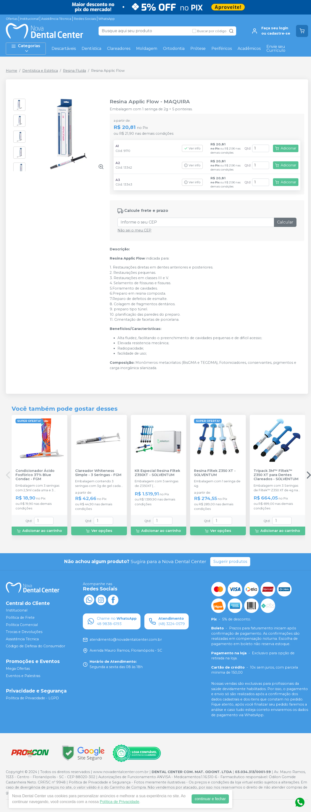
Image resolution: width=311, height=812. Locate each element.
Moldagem (146, 48)
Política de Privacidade (119, 802)
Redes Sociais (85, 19)
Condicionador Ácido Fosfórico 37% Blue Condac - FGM (35, 475)
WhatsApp (106, 19)
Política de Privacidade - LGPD (32, 698)
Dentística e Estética (40, 70)
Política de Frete (20, 617)
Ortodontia (174, 48)
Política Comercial (22, 625)
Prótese (198, 48)
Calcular (285, 222)
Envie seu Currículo (275, 48)
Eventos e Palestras (23, 676)
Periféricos (221, 48)
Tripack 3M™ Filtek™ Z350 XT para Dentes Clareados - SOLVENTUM (276, 475)
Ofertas (11, 19)
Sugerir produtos (230, 561)
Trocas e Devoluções (24, 632)
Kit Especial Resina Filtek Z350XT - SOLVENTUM (157, 473)
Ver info (192, 148)
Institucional (29, 19)
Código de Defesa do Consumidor (35, 646)
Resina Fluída (74, 70)
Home (11, 70)
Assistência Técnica (56, 19)
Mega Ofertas (18, 668)
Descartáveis (64, 48)
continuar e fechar (210, 799)
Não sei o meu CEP (134, 230)
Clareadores (118, 48)
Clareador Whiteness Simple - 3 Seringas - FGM (98, 473)
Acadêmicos (249, 48)
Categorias (25, 48)
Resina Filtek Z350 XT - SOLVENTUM (215, 473)
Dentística (91, 48)
